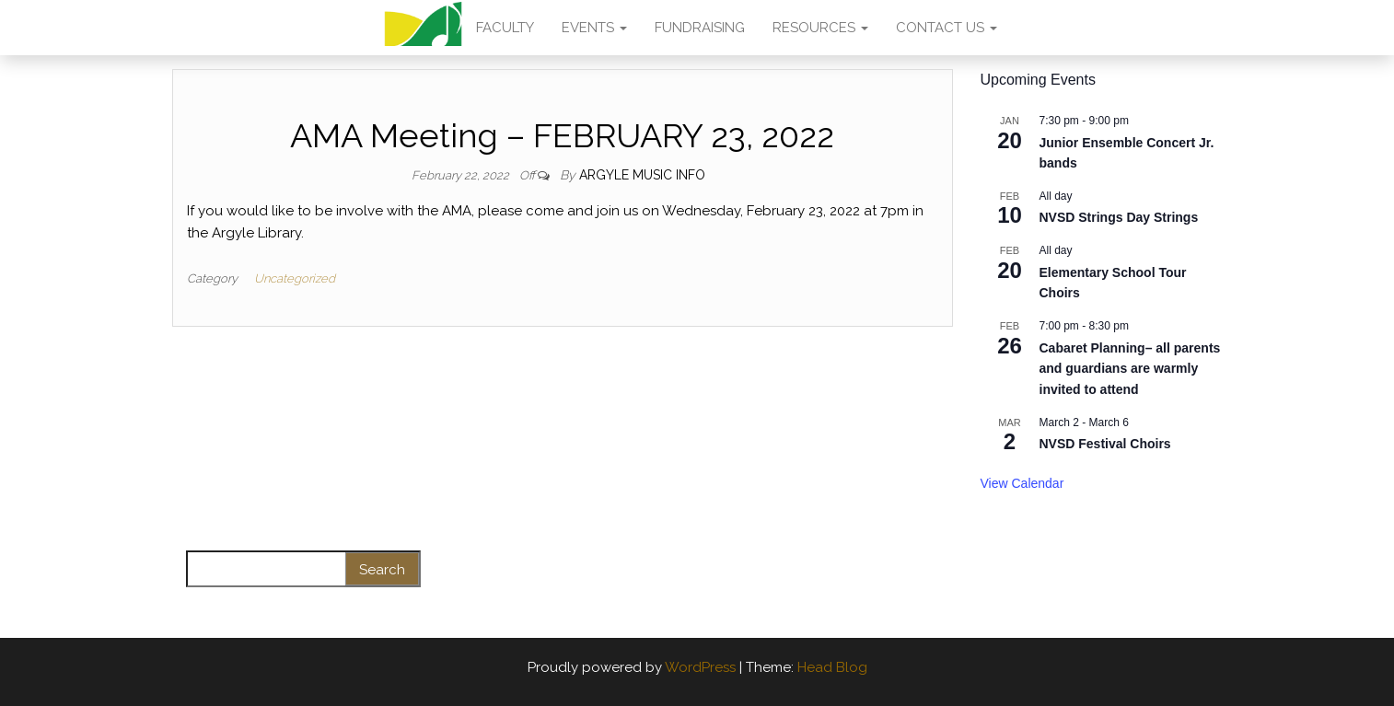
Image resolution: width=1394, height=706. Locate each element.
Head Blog (832, 667)
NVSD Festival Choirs (1105, 443)
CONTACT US (946, 27)
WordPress (700, 667)
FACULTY (505, 27)
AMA (423, 27)
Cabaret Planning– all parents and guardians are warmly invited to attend (1130, 369)
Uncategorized (294, 278)
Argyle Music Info (642, 175)
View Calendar (1022, 483)
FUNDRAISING (700, 27)
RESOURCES (820, 27)
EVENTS (594, 27)
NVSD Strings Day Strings (1119, 217)
